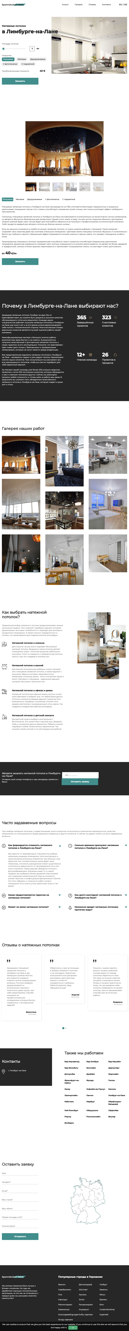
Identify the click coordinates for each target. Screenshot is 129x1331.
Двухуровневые (37, 59)
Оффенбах (113, 1110)
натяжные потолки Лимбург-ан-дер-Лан (30, 315)
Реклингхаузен (65, 1304)
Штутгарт (83, 1289)
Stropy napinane (65, 1320)
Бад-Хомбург (92, 1061)
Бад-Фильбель (71, 1068)
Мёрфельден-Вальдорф (114, 1102)
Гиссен (111, 1080)
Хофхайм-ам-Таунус (95, 1089)
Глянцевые (8, 59)
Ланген (89, 1095)
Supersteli (104, 1314)
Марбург (90, 1101)
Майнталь (69, 1101)
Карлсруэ (62, 1299)
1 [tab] (63, 1028)
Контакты (106, 4)
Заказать (20, 81)
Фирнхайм (113, 1074)
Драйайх (90, 1074)
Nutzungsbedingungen (68, 1314)
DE (125, 4)
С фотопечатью (10, 64)
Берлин (61, 1284)
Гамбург (103, 1284)
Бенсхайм (91, 1068)
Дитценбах (69, 1074)
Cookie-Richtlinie (107, 1309)
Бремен (103, 1299)
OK (73, 1328)
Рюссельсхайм (93, 1116)
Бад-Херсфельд (71, 1061)
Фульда (89, 1080)
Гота (60, 1295)
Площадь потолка (10, 44)
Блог (102, 1304)
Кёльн (102, 1295)
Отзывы (92, 4)
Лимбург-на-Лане (116, 1095)
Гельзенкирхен (86, 1304)
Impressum (84, 1309)
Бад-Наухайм (114, 1061)
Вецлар (111, 1116)
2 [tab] (65, 1028)
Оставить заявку (80, 781)
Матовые (22, 59)
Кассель (112, 1089)
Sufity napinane (86, 1314)
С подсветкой (28, 64)
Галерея (78, 4)
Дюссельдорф (85, 1284)
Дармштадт (113, 1068)
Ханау (67, 1089)
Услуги (65, 4)
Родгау (67, 1116)
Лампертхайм (70, 1095)
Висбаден (69, 1123)
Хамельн (103, 1289)
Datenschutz (63, 1309)
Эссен (81, 1299)
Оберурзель (92, 1110)
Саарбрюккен (64, 1289)
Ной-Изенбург (71, 1110)
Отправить (20, 1236)
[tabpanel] (21, 988)
